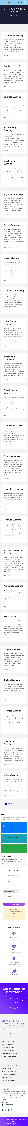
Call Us (14, 1008)
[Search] (19, 2)
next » (10, 804)
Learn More (7, 56)
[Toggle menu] (21, 2)
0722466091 (25, 2)
